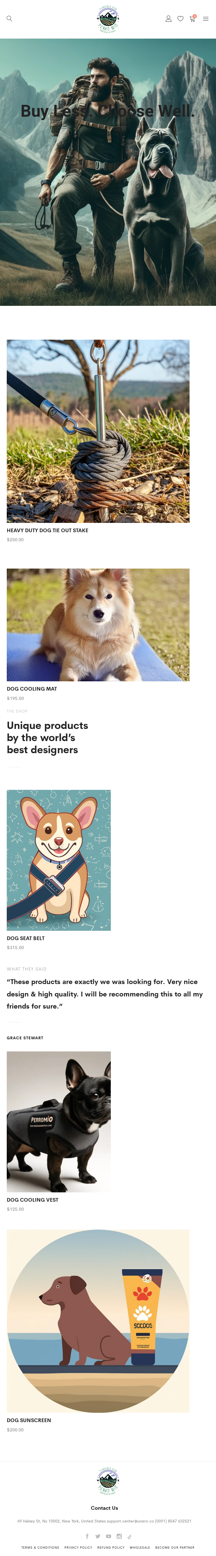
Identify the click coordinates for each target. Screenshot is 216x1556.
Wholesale (140, 1547)
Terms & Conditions (40, 1547)
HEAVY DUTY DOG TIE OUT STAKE (47, 530)
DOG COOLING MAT (32, 688)
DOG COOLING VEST (32, 1199)
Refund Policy (111, 1547)
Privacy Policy (78, 1547)
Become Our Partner (175, 1547)
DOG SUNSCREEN (29, 1420)
